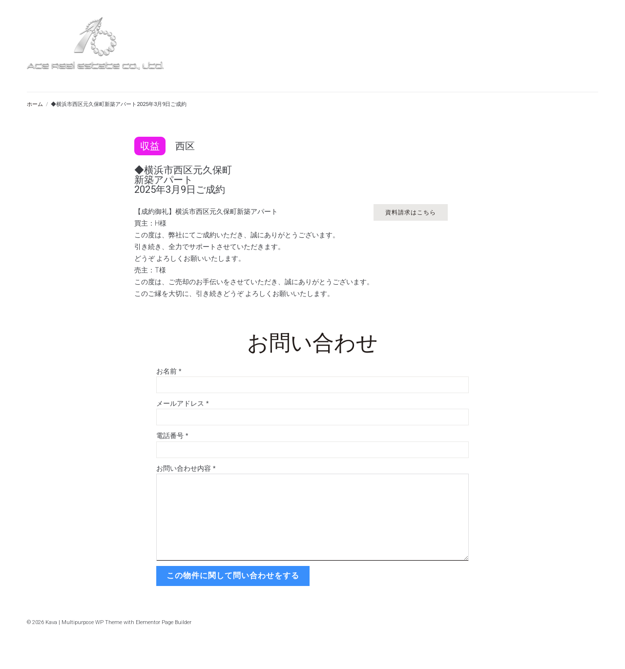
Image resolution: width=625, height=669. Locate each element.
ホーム (35, 104)
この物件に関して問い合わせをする (232, 575)
